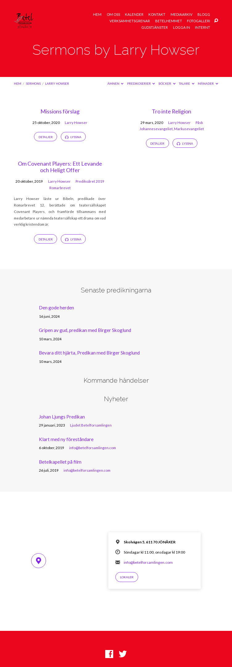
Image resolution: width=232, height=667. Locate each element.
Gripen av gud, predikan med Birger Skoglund (85, 330)
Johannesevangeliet (156, 129)
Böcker (167, 83)
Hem (97, 14)
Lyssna (73, 137)
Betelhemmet (168, 21)
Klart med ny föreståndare (66, 439)
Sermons (33, 83)
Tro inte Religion (171, 111)
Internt (202, 27)
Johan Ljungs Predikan (62, 416)
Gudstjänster (154, 27)
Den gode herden (56, 307)
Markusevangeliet (189, 129)
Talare (186, 83)
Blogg (203, 14)
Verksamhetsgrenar (130, 21)
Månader (208, 83)
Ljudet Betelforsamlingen (91, 425)
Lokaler (127, 577)
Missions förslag (60, 111)
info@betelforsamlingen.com (92, 448)
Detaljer (46, 137)
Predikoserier (141, 83)
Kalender (134, 14)
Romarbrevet (60, 188)
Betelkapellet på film (60, 462)
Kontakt (156, 14)
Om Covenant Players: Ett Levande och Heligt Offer (60, 167)
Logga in (181, 27)
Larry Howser (57, 83)
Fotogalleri (198, 21)
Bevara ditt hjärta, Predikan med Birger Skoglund (89, 352)
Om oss (113, 14)
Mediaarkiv (182, 14)
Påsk (199, 123)
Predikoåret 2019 (90, 181)
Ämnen (115, 83)
